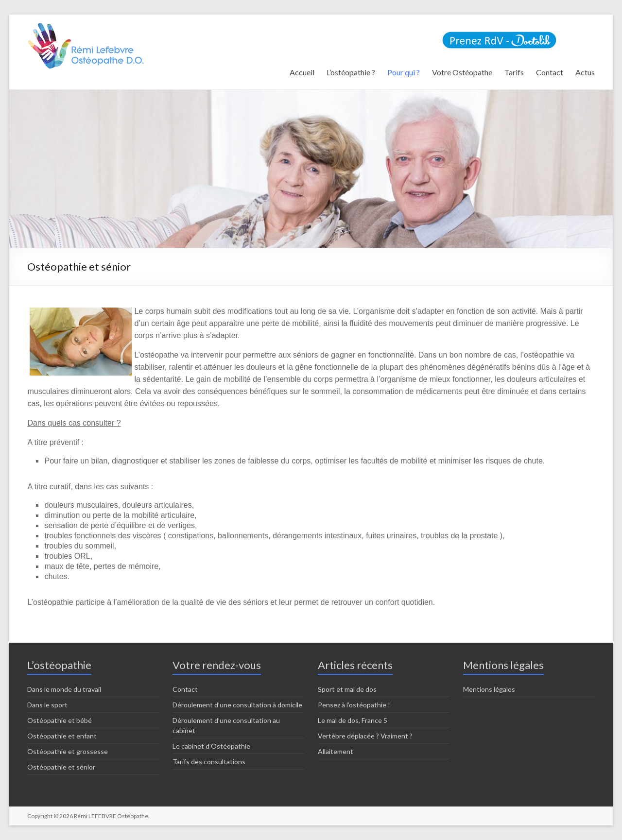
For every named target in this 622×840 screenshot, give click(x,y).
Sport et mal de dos (347, 689)
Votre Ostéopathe (462, 72)
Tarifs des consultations (209, 761)
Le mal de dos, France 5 (352, 720)
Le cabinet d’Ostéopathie (211, 746)
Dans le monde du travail (64, 689)
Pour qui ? (403, 72)
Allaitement (335, 751)
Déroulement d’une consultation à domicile (237, 705)
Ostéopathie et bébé (59, 720)
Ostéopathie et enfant (62, 736)
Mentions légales (489, 689)
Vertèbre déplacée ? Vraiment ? (365, 736)
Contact (549, 72)
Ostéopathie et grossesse (67, 751)
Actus (585, 72)
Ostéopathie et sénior (61, 767)
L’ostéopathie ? (351, 72)
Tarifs (514, 72)
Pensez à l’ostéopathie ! (354, 705)
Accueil (302, 72)
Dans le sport (47, 705)
